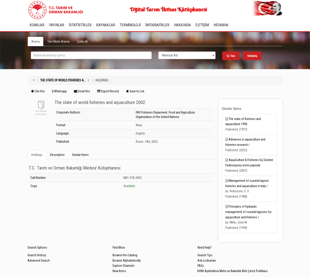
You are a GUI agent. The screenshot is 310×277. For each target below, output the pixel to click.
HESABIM (221, 25)
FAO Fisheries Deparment (151, 112)
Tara (231, 56)
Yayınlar (56, 25)
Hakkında (182, 25)
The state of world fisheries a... (63, 80)
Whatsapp (59, 91)
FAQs (200, 265)
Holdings (36, 155)
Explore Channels (123, 265)
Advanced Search (38, 260)
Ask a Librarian (206, 260)
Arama (35, 41)
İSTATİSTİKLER (80, 25)
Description (57, 155)
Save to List (135, 91)
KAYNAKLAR (105, 25)
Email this (82, 91)
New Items (119, 271)
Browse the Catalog (125, 255)
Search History (36, 255)
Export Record (108, 91)
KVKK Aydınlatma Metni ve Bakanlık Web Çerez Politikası (232, 271)
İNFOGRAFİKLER (157, 25)
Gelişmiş (252, 56)
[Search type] (187, 55)
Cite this (38, 91)
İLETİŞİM (202, 25)
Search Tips (204, 255)
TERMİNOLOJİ (130, 25)
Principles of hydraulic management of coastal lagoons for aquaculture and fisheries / (248, 212)
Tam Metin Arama (58, 41)
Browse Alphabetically (127, 260)
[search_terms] (91, 55)
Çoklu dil (82, 41)
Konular (36, 25)
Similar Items (80, 155)
